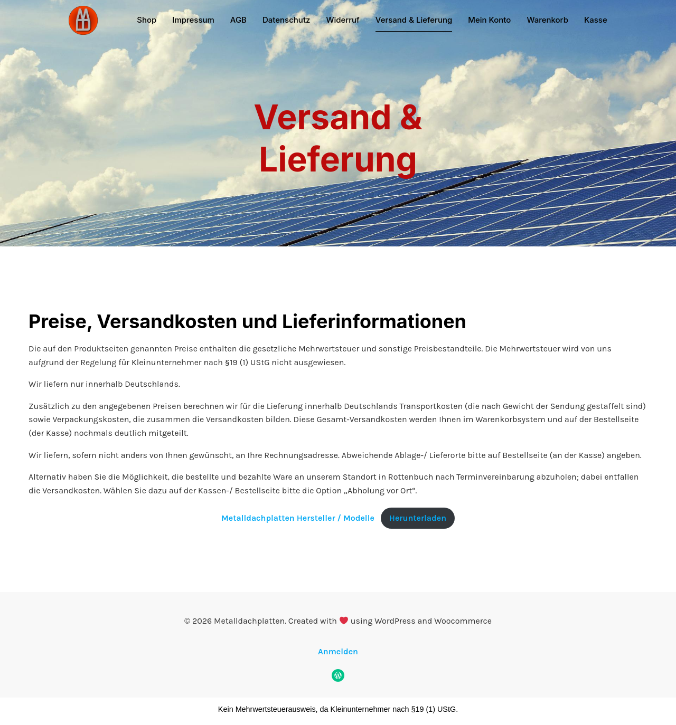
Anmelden (338, 651)
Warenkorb (547, 20)
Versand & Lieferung (413, 20)
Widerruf (342, 20)
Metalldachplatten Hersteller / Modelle (297, 518)
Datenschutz (286, 20)
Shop (146, 20)
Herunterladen (417, 518)
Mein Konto (489, 20)
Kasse (595, 20)
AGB (238, 20)
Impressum (193, 20)
